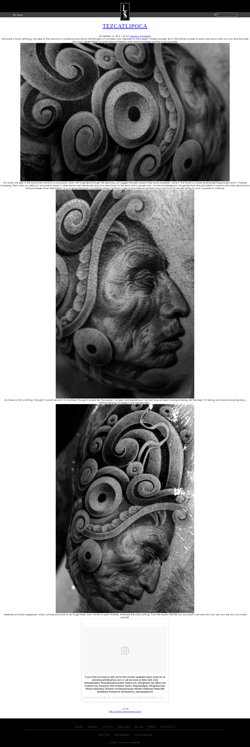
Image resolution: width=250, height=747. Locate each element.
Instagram (143, 734)
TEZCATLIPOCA (125, 26)
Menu (20, 15)
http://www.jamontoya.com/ (125, 711)
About (93, 726)
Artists (108, 726)
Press (152, 726)
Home (79, 726)
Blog (139, 726)
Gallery (124, 726)
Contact (167, 726)
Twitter (104, 734)
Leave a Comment (140, 36)
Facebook (122, 734)
